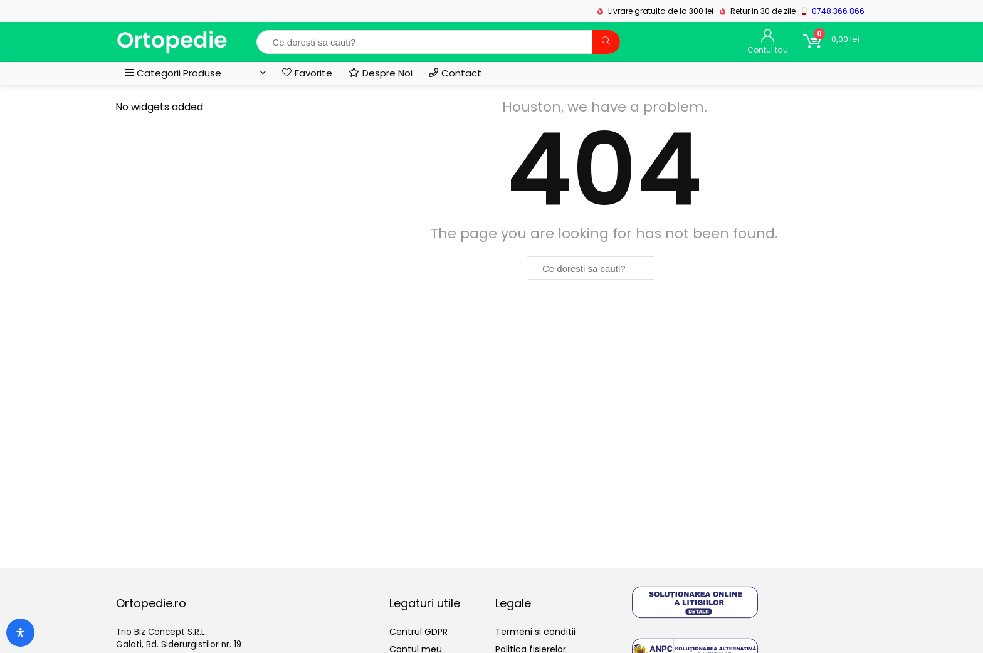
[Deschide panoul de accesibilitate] (20, 633)
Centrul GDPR (418, 631)
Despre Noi (381, 73)
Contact (455, 73)
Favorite (307, 73)
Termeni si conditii (535, 631)
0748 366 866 (838, 11)
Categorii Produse (173, 73)
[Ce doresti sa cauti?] (606, 42)
